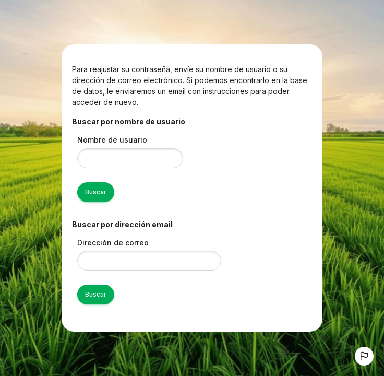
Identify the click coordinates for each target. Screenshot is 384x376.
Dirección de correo (113, 242)
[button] (364, 356)
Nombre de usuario (112, 139)
